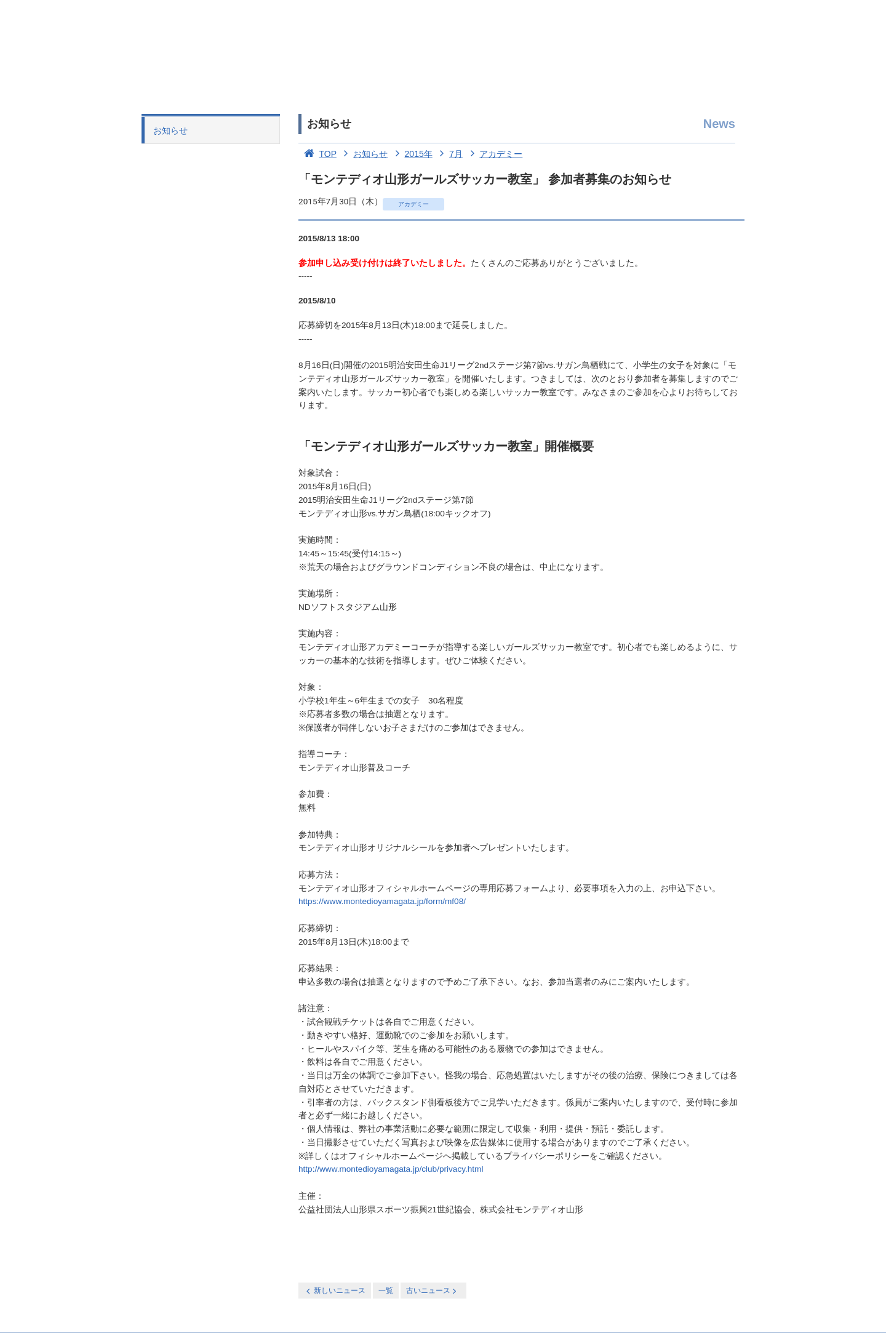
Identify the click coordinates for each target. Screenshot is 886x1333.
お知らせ (170, 130)
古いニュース (432, 1290)
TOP (317, 154)
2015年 (411, 154)
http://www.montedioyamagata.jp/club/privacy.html (390, 1169)
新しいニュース (334, 1290)
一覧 (385, 1290)
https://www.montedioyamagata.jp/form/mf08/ (382, 901)
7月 (449, 154)
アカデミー (494, 154)
